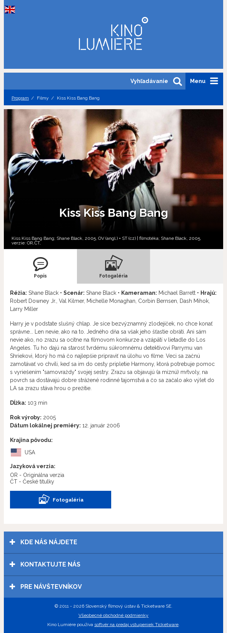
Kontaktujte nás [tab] (45, 564)
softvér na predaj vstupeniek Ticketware (136, 624)
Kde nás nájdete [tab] (43, 542)
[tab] (40, 266)
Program (20, 98)
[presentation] (40, 266)
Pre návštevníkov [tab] (46, 586)
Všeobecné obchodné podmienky (113, 615)
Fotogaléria (60, 499)
